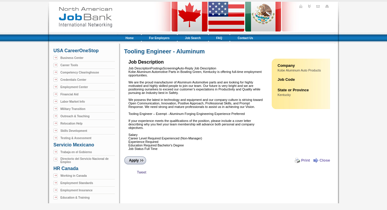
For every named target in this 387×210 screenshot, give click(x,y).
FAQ (219, 38)
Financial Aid (69, 94)
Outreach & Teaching (75, 116)
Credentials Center (73, 79)
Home (129, 38)
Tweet (141, 172)
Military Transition (73, 109)
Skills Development (73, 130)
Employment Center (74, 87)
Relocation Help (71, 123)
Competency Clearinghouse (79, 72)
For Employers (159, 38)
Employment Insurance (76, 190)
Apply (134, 160)
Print (302, 160)
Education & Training (75, 197)
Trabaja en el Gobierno (76, 152)
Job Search (193, 38)
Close (321, 160)
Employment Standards (76, 183)
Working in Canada (73, 175)
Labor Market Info (72, 101)
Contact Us (245, 38)
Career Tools (69, 65)
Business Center (71, 58)
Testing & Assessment (75, 138)
